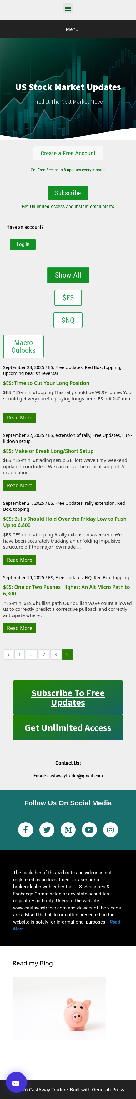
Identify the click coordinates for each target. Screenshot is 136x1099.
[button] (68, 8)
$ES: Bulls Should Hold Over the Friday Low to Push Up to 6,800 (65, 522)
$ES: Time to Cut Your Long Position (46, 383)
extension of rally (72, 435)
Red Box (93, 367)
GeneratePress (108, 1089)
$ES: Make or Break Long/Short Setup (48, 451)
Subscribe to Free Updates (68, 697)
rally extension (100, 503)
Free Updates (69, 367)
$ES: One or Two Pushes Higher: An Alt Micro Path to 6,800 (66, 590)
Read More (19, 417)
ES (50, 367)
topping (112, 367)
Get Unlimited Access (68, 727)
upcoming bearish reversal (30, 373)
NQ (88, 577)
